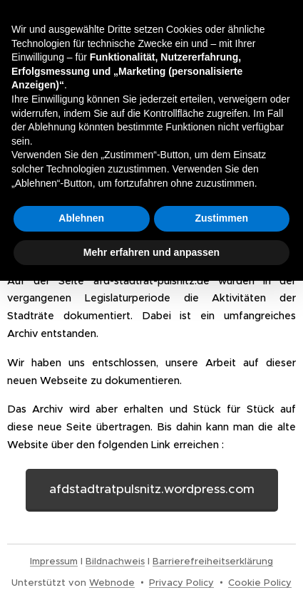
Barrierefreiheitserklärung (213, 561)
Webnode (112, 582)
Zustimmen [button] (221, 218)
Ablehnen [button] (81, 218)
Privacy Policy (181, 582)
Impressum (54, 561)
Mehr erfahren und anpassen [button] (151, 252)
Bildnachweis (115, 561)
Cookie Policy (260, 582)
